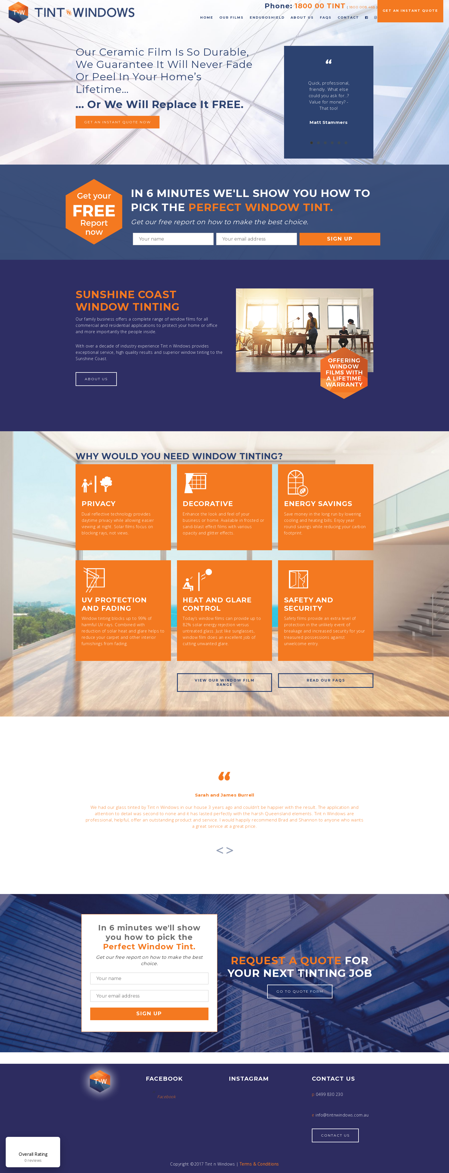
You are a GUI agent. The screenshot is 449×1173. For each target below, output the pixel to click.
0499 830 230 (329, 1094)
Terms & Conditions (259, 1164)
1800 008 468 (362, 7)
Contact (348, 17)
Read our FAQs (326, 680)
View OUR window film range (225, 682)
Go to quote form (299, 991)
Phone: (278, 6)
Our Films (231, 17)
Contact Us (335, 1135)
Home (206, 17)
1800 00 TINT (320, 6)
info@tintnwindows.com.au (342, 1115)
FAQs (326, 17)
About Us (302, 17)
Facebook (166, 1096)
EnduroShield (267, 17)
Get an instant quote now (117, 122)
